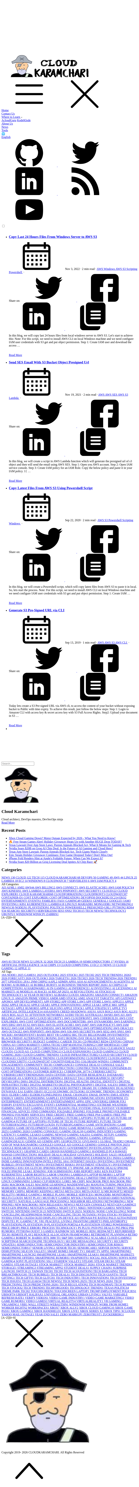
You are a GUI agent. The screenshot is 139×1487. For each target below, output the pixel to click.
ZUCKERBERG (113, 1314)
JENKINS (40, 1171)
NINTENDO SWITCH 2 (31, 1211)
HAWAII (121, 1151)
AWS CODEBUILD (106, 1018)
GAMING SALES (79, 1134)
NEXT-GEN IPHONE (15, 1207)
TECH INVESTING (122, 1277)
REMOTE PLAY (22, 1234)
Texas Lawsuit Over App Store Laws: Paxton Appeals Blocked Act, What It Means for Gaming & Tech (70, 845)
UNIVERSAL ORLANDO (61, 1294)
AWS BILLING (45, 887)
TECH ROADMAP (101, 1284)
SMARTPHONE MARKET (117, 1254)
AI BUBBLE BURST (44, 985)
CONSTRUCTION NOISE (93, 1068)
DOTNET (75, 1088)
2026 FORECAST (13, 978)
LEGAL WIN (50, 1178)
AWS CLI (121, 642)
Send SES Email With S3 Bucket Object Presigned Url (49, 362)
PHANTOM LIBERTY (88, 1221)
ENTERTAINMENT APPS (68, 1101)
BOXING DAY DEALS (81, 1038)
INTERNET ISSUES (83, 1161)
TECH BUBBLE (39, 1274)
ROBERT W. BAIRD (29, 1237)
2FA (26, 981)
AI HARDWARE (35, 988)
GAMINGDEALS (13, 1141)
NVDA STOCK (107, 1214)
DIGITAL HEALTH (77, 1081)
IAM (126, 900)
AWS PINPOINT (67, 890)
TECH (38, 877)
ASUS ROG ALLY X (15, 1014)
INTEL (48, 1161)
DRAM (87, 1088)
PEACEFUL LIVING (59, 1221)
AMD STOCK (68, 998)
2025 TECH (87, 975)
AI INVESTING (101, 988)
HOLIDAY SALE (106, 1154)
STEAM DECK (104, 1261)
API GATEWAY (125, 998)
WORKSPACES (39, 1307)
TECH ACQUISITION (78, 1271)
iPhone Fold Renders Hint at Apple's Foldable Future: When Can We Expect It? (56, 858)
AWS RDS (52, 1031)
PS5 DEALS (107, 1227)
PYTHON (119, 907)
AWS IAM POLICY (103, 880)
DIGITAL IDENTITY (104, 1081)
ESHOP (7, 1104)
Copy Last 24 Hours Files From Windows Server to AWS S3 (53, 237)
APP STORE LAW (73, 1001)
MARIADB (86, 904)
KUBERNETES (37, 904)
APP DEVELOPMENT (29, 1001)
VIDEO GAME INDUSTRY (67, 1297)
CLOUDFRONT (95, 894)
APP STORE (52, 1001)
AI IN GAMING (57, 988)
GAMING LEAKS (29, 1134)
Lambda (14, 398)
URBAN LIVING (89, 1294)
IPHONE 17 (64, 1168)
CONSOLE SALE (112, 1064)
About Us (7, 123)
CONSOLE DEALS (88, 1064)
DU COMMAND (104, 1088)
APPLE (24, 968)
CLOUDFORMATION (68, 894)
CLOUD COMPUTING (76, 965)
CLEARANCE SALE (121, 1048)
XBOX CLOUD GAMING (97, 1307)
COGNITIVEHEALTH (66, 1061)
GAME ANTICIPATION (101, 1124)
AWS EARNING (124, 1021)
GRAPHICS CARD (37, 1151)
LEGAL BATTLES (28, 1178)
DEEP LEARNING (51, 1078)
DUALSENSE (125, 1088)
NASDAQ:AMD (109, 1198)
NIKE (82, 1207)
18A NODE (9, 975)
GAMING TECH (26, 1138)
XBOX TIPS (112, 1311)
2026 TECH (56, 961)
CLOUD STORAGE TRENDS (36, 1058)
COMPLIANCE (64, 1064)
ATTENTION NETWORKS (47, 1014)
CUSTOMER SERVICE (48, 1071)
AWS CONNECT (67, 887)
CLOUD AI (22, 1051)
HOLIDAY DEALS (50, 1154)
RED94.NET (106, 1231)
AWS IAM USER (22, 1028)
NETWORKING (122, 904)
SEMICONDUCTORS (98, 961)
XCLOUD (128, 1311)
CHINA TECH (51, 1044)
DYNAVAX (9, 1091)
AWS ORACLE (123, 1028)
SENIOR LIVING (44, 1247)
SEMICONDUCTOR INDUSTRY (66, 1244)
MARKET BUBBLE (62, 1188)
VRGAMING (10, 1304)
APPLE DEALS (20, 1004)
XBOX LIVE (71, 1311)
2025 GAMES (27, 975)
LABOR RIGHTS (35, 1174)
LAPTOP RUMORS (100, 1174)
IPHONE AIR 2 (83, 1168)
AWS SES (111, 394)
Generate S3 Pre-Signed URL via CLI (36, 610)
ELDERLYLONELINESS (46, 1094)
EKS (122, 897)
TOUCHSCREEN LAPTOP (72, 1291)
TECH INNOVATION (95, 1277)
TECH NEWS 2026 (101, 1281)
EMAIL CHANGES (76, 1094)
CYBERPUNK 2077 (77, 1071)
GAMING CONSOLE (45, 1131)
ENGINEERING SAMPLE (42, 1098)
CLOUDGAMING (120, 1058)
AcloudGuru (8, 120)
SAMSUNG (82, 1237)
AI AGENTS (122, 981)
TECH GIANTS (108, 1274)
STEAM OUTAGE (26, 1264)
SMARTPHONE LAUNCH (19, 1254)
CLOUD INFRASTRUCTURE (79, 1054)
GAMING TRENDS (51, 1138)
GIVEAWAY (91, 1141)
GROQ (55, 1151)
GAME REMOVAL (81, 1128)
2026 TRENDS (127, 978)
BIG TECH (80, 1034)
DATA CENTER (56, 1074)
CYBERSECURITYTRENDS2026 (23, 1074)
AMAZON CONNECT (109, 995)
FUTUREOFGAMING (71, 1124)
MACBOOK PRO (98, 1181)
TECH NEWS (94, 910)
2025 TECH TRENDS (109, 975)
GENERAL (101, 900)
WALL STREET (39, 1304)
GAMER (100, 1128)
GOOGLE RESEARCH (16, 1148)
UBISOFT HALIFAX (30, 1294)
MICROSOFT (114, 1191)
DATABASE (115, 1074)
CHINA (128, 1041)
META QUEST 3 (93, 1191)
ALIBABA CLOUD (67, 995)
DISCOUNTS (29, 1088)
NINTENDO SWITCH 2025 (65, 1211)
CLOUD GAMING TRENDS (41, 1054)
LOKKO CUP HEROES (46, 1181)
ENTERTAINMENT (14, 900)
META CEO (73, 1191)
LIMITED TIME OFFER (102, 1178)
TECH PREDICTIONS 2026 (41, 1284)
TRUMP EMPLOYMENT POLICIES (113, 1291)
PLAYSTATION (39, 907)
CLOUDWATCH (57, 880)
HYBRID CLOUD (61, 1158)
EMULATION (120, 1094)
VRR (24, 1304)
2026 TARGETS (59, 978)
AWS (100, 268)
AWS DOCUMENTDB (72, 1021)
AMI (21, 887)
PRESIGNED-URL (99, 907)
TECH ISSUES (11, 1281)
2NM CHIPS (39, 981)
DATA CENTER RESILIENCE (87, 1074)
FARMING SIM (12, 1108)
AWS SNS (117, 1031)
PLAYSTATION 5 (35, 1224)
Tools (4, 130)
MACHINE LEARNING (51, 1184)
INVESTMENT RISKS (60, 1164)
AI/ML (12, 887)
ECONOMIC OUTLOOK (69, 1091)
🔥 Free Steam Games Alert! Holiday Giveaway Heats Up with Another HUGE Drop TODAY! (65, 841)
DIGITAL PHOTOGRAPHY (77, 1084)
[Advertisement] (69, 27)
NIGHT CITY (68, 1207)
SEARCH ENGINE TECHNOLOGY (42, 1241)
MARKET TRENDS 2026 (119, 1188)
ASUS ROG (105, 1011)
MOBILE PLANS (55, 1194)
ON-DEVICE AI (69, 1217)
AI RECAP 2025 (59, 991)
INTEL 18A (62, 1161)
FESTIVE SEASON (58, 1108)
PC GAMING (25, 1221)
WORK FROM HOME (113, 1304)
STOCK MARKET (51, 1264)
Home (5, 110)
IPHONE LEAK (22, 1171)
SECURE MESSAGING (81, 1241)
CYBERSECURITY (104, 1071)
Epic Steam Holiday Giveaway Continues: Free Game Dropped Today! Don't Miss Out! (61, 855)
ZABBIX (52, 914)
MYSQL (77, 1198)
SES (61, 910)
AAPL (53, 981)
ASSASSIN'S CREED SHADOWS (65, 1011)
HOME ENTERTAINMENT (31, 1158)
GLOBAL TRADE (112, 1141)
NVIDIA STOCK (12, 1217)
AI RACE (41, 991)
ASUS (92, 1011)
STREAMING (27, 1267)
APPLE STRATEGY (98, 1008)
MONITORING (122, 1194)
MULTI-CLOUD (12, 1198)
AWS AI (119, 1014)
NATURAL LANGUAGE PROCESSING (44, 1201)
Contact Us (8, 113)
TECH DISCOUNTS (84, 1274)
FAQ (61, 900)
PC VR (40, 1221)
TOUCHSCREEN (42, 1291)
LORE (67, 1181)
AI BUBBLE (21, 985)
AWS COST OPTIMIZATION (38, 1021)
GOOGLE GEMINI (85, 1144)
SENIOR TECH (66, 1247)
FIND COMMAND (44, 1111)
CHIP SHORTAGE (108, 1044)
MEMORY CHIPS (13, 1191)
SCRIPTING (10, 1241)
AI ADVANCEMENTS (98, 981)
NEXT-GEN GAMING (121, 1204)
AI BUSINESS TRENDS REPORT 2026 (83, 985)
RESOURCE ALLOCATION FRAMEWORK (62, 1234)
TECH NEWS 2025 (75, 1281)
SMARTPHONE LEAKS (83, 1254)
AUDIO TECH (75, 1014)
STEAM (88, 1261)
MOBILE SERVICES (81, 1194)
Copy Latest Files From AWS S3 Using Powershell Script (51, 488)
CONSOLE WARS (38, 1068)
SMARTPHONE (121, 1251)
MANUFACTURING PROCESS (111, 1184)
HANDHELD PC (103, 1151)
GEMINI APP (51, 1141)
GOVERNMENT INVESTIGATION (90, 1148)
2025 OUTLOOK (48, 975)
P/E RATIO (101, 1217)
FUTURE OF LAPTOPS (32, 1121)
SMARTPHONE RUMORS (52, 1257)
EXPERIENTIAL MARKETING (76, 1104)
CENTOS (116, 1041)
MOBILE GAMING (29, 1194)
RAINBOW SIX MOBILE (72, 1231)
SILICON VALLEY (34, 1251)
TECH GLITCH (45, 1277)
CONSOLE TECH (13, 1068)
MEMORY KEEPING (40, 1191)
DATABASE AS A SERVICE (20, 1078)
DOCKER (103, 897)
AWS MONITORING (69, 1028)
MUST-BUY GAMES (57, 1198)
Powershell (16, 272)
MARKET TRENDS (89, 1188)
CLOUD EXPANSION (77, 1051)
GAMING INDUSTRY (99, 1131)
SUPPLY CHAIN (101, 1267)
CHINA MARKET (29, 1044)
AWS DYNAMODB (100, 1021)
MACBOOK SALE (22, 1184)
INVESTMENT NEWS (30, 1164)
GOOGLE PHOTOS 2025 (114, 1144)
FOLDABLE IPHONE (71, 1111)
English (6, 137)
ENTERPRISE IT (117, 1098)
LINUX (130, 877)
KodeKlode (24, 120)
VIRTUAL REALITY (62, 1301)
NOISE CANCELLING (111, 1211)
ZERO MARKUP (71, 1314)
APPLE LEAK (92, 1004)
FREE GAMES (77, 1114)
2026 (127, 975)
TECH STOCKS (12, 1287)
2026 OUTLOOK (37, 978)
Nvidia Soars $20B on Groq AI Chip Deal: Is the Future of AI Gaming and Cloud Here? (61, 848)
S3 (4, 910)
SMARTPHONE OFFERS (18, 1257)
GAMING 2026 (20, 1131)
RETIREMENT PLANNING (109, 1234)
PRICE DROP (11, 1227)
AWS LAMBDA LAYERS (39, 890)
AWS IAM (82, 1024)
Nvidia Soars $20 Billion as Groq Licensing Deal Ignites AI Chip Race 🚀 (53, 861)
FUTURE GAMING (53, 1118)
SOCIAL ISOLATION (104, 1257)
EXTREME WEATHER (112, 1104)
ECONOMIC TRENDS (101, 1091)
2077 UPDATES (12, 981)
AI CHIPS (52, 965)
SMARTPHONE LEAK (52, 1254)
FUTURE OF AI (105, 1118)
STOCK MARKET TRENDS (114, 1264)
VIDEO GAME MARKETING (105, 1297)
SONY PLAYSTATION (31, 1261)
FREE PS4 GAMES (100, 1114)
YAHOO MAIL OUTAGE (18, 1314)
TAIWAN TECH (43, 1271)
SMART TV (77, 1251)
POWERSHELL (76, 907)
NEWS (8, 877)
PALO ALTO (117, 1217)
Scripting (131, 268)
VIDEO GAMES (37, 1301)
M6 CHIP (79, 1181)
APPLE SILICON (51, 1008)
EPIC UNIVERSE (97, 1101)
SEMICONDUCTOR (30, 1244)
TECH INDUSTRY (68, 1277)
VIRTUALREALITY (90, 1301)
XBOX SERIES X (92, 1311)
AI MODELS (25, 991)
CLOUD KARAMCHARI (63, 877)
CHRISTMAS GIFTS (55, 1048)
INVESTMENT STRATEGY (94, 1164)
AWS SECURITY (90, 890)
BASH (42, 1034)
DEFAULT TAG (75, 1078)
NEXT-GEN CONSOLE (91, 1204)
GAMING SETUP (103, 1134)
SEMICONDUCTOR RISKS (105, 1244)
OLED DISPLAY (46, 1217)
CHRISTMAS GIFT (28, 1048)
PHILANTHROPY (115, 1221)
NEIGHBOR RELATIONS (87, 1201)
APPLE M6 (110, 1004)
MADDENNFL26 (79, 1184)
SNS (68, 910)
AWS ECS (23, 1024)
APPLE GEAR (41, 1004)
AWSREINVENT (25, 1034)
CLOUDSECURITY (14, 1061)
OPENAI (86, 1217)
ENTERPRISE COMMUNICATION (83, 1098)
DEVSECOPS (11, 1081)
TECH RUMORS (125, 1284)
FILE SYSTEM (82, 1108)
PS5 (94, 1227)
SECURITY (29, 910)
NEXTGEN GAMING (44, 1207)
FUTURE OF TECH (61, 1121)
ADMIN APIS (67, 981)
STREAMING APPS (50, 1267)
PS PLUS (84, 1227)
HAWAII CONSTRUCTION (19, 1154)
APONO (7, 1001)
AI (4, 887)
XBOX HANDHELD (48, 1311)
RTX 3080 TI (52, 1237)
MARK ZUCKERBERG (33, 1188)
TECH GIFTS (25, 1277)
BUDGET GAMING (46, 1041)
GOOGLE (116, 900)
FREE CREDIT (56, 1114)
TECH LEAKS (32, 1281)
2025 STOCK (69, 975)
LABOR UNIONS (59, 1174)
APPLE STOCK (74, 1008)
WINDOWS (37, 880)
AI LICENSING (122, 988)
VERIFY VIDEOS (37, 1297)
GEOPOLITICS (71, 1141)
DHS (25, 1081)
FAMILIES (49, 900)
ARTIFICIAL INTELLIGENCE (22, 965)
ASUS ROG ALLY (125, 1011)
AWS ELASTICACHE (93, 887)
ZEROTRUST (93, 1314)
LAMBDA (9, 880)
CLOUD (24, 877)
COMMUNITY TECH (38, 1064)
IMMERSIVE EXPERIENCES (93, 1158)
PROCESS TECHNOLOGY (60, 1227)
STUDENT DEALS (77, 1267)
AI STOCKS (103, 991)
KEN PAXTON (112, 1171)
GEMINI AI (33, 1141)
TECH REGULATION (74, 1284)
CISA (103, 1048)
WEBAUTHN (59, 1304)
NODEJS (21, 907)
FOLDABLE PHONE (100, 1111)
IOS (21, 1168)
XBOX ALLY (69, 1307)
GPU (117, 1148)
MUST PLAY (33, 1198)
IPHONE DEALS (105, 1168)
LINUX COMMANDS (16, 1181)
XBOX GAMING (22, 1311)
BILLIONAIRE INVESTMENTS (108, 1034)
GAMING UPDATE (102, 1138)
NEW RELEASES (51, 1204)
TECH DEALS (60, 1274)
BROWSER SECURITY (17, 1041)
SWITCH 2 (24, 1271)
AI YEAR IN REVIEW (39, 995)
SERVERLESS (79, 880)
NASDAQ (91, 1198)
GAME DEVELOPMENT (32, 1128)
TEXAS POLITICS (116, 1287)
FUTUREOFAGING (14, 1124)
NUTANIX (90, 1214)
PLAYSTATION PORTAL (64, 1224)
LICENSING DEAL (73, 1178)
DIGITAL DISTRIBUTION (46, 1081)
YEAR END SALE (47, 1314)
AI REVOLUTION (82, 991)
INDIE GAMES (12, 1161)
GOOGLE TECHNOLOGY (49, 1148)
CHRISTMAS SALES (84, 1048)
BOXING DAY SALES (111, 1038)
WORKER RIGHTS (14, 1307)
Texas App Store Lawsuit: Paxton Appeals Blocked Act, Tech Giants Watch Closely (58, 851)
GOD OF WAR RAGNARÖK (20, 1144)
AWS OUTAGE (12, 1031)
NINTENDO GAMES (101, 1207)
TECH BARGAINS (106, 1271)
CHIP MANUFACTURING (78, 1044)
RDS (130, 907)
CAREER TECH (71, 1041)
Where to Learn (12, 117)
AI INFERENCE (79, 988)
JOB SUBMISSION (60, 1171)
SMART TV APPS (98, 1251)
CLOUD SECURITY (113, 1054)
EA (21, 1091)
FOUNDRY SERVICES (30, 1114)
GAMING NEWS (54, 1134)
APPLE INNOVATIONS (66, 1004)
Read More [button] (8, 822)
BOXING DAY (56, 1038)
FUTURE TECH (110, 1121)
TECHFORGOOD (57, 1287)
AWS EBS (8, 1024)
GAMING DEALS (71, 1131)
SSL (50, 1261)
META (60, 1191)
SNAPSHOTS (80, 1257)
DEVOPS (89, 877)
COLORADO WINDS (95, 1061)
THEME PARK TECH (16, 1291)
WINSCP (39, 914)
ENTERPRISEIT (12, 1101)
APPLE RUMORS (28, 1008)
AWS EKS (38, 1024)
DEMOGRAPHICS (98, 1078)
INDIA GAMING (124, 1158)
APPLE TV (119, 1008)
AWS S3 (121, 268)
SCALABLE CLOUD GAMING (111, 1237)
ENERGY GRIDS (13, 1098)
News (4, 126)
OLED (29, 1217)
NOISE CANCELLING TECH (62, 1214)
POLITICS (57, 907)
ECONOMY (124, 1091)
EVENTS (35, 900)
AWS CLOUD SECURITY (46, 1018)
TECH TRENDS (34, 1287)
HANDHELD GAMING (76, 1151)
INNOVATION (33, 1161)
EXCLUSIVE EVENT (41, 1104)
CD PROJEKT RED (96, 1041)
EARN (29, 1091)
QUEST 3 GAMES (42, 1231)
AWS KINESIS (11, 890)
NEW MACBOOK (27, 1204)
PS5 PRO (122, 1227)
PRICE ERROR (31, 1227)
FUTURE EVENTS (27, 1118)
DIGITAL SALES (107, 1084)
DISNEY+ (46, 1088)
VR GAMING (113, 1301)
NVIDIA (121, 961)
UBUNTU (8, 914)
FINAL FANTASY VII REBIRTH (113, 1108)
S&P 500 (68, 1237)
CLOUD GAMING (105, 1051)
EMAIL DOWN (100, 1094)
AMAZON (87, 995)
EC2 (23, 880)
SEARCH (14, 910)
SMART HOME (58, 1251)
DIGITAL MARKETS (44, 1084)
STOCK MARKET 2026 (80, 1264)
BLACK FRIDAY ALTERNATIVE (23, 1038)
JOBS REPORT (83, 1171)
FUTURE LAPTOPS (80, 1118)
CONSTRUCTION (63, 1068)
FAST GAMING (34, 1108)
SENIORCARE (87, 1247)
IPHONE (49, 1168)
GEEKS (87, 900)
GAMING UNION (76, 1138)
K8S (23, 904)
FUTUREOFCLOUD (42, 1124)
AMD (54, 998)
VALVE (107, 1294)
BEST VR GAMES (59, 1034)
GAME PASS (59, 1128)
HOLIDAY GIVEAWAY (79, 1154)
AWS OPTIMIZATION (98, 1028)
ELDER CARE (19, 1094)
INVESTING (10, 904)
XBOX (55, 1307)
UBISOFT (8, 1294)
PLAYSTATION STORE (97, 1224)
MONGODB (102, 904)
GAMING (105, 877)
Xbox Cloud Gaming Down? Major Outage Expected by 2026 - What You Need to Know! (62, 838)
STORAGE (9, 1267)
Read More (15, 355)
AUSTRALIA (94, 1014)
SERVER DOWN (109, 1247)
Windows (110, 268)
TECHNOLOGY (115, 910)
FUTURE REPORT (87, 1121)
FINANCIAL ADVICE (16, 1111)
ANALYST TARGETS (100, 998)
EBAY (39, 1091)
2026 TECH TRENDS (103, 978)
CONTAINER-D (12, 897)
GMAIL (129, 1141)
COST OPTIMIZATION (65, 897)
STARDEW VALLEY (68, 1261)
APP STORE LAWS (99, 1001)
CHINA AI (9, 1044)
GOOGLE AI (63, 1144)
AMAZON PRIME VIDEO (32, 998)
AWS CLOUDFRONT (78, 1018)
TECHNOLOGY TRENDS (87, 1287)
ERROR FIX (117, 1101)
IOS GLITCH (34, 1168)
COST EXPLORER (36, 897)
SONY (124, 1257)
